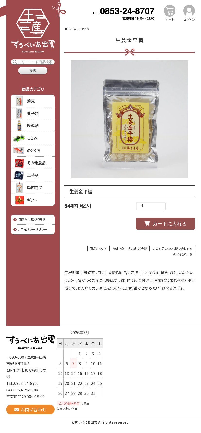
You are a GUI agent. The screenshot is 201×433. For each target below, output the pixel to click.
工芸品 (33, 175)
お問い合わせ (30, 409)
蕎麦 (31, 101)
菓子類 (33, 113)
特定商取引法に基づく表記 (130, 248)
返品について (98, 248)
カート (170, 19)
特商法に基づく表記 (29, 219)
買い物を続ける (182, 254)
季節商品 (35, 187)
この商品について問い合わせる (172, 248)
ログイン (189, 19)
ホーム (70, 29)
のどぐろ (33, 150)
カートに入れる (165, 223)
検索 (32, 70)
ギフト (32, 200)
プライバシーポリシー (30, 229)
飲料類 (33, 125)
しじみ (32, 138)
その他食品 (36, 163)
